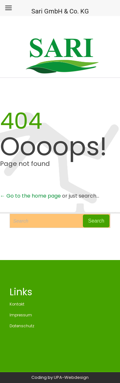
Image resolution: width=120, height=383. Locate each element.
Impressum (21, 315)
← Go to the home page (30, 196)
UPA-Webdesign (71, 377)
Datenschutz (22, 326)
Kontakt (17, 304)
